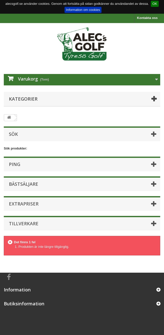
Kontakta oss (147, 18)
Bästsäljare (23, 184)
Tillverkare (23, 223)
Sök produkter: (15, 148)
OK (154, 4)
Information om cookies (83, 10)
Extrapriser (23, 204)
